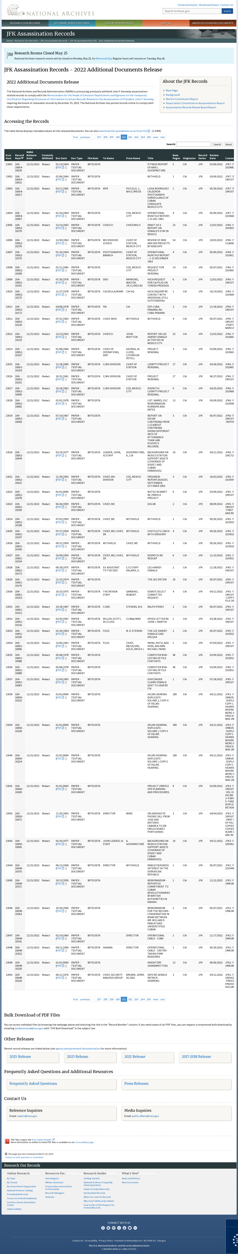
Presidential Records (17, 1194)
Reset (229, 144)
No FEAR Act (150, 1240)
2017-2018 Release (196, 1057)
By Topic (11, 1178)
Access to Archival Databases (22, 1198)
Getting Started (91, 1178)
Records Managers (54, 1192)
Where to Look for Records (97, 1196)
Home (10, 40)
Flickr (135, 1228)
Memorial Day (104, 58)
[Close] (234, 1223)
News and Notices (131, 1178)
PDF (59, 167)
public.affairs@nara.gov (145, 1116)
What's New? (130, 1173)
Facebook (103, 1228)
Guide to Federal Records (97, 1189)
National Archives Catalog (20, 1190)
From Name (133, 158)
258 (105, 137)
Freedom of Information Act (128, 1240)
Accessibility (91, 1240)
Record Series (202, 156)
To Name (108, 158)
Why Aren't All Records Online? (99, 1200)
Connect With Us (119, 1222)
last (162, 137)
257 (99, 137)
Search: (171, 144)
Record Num (19, 156)
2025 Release (20, 1057)
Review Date (214, 156)
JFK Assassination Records (53, 40)
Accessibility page (84, 1142)
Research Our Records (25, 23)
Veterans (49, 1196)
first (75, 137)
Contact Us (226, 5)
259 (112, 137)
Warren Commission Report (182, 99)
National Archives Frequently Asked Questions (98, 1184)
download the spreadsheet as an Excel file (123, 131)
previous (85, 137)
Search (227, 11)
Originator (189, 158)
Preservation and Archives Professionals (58, 1188)
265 (149, 137)
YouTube (124, 1228)
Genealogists (52, 1178)
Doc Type (76, 158)
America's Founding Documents (212, 23)
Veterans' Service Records (72, 23)
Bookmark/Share (209, 5)
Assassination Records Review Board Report (191, 107)
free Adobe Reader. (43, 1139)
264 (143, 137)
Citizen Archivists (188, 5)
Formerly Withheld (47, 156)
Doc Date (61, 158)
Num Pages (176, 156)
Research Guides (95, 1173)
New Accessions (130, 1182)
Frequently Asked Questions (33, 1083)
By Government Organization (21, 1186)
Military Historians (54, 1182)
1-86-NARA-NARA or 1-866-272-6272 (119, 1248)
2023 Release (77, 1057)
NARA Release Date (31, 155)
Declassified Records (94, 1192)
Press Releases (136, 1083)
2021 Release (134, 1057)
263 (136, 137)
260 (118, 137)
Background (173, 94)
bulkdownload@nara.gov (29, 1028)
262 (130, 137)
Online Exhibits (14, 1208)
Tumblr (119, 1228)
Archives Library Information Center (21, 1203)
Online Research (18, 1173)
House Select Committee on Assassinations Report (195, 103)
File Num (93, 158)
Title (150, 158)
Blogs (130, 1228)
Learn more (208, 1247)
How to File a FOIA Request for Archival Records (99, 1206)
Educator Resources (119, 23)
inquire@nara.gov (27, 1116)
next (155, 137)
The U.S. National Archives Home (50, 10)
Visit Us (166, 23)
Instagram (114, 1228)
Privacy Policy (106, 1240)
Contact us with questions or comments (24, 1157)
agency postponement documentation (78, 1048)
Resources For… (56, 1173)
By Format (12, 1182)
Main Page (172, 90)
